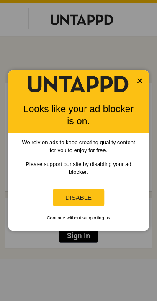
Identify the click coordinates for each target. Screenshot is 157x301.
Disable (78, 197)
